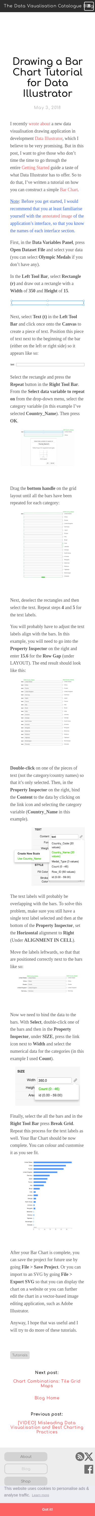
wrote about (39, 123)
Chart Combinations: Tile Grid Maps (47, 1383)
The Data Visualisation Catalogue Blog (49, 6)
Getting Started (35, 167)
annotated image (57, 216)
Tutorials (20, 1355)
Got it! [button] (47, 1509)
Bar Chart (69, 189)
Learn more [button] (40, 1495)
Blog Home (47, 1398)
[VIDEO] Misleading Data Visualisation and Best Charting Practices (47, 1427)
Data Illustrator (48, 138)
